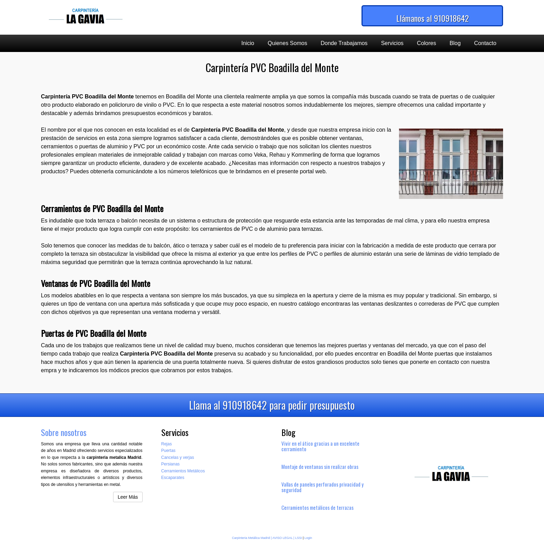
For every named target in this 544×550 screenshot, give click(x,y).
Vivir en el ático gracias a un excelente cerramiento (320, 446)
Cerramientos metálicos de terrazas (317, 507)
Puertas (168, 450)
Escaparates (173, 477)
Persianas (170, 464)
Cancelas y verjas (177, 457)
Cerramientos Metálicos (183, 471)
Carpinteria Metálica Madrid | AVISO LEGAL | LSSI (267, 538)
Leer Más (128, 497)
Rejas (166, 444)
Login (308, 538)
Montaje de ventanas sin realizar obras (319, 466)
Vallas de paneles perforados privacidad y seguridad (322, 487)
